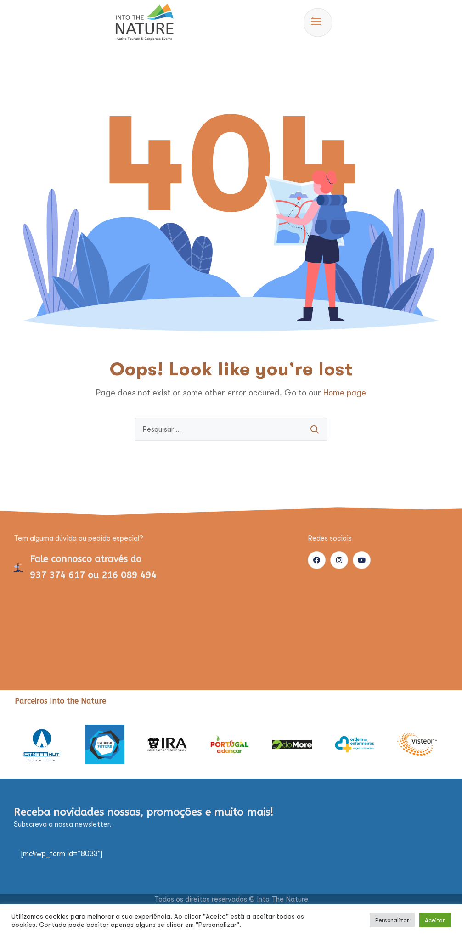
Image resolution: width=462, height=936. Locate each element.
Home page (344, 392)
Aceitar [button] (435, 920)
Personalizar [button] (392, 920)
